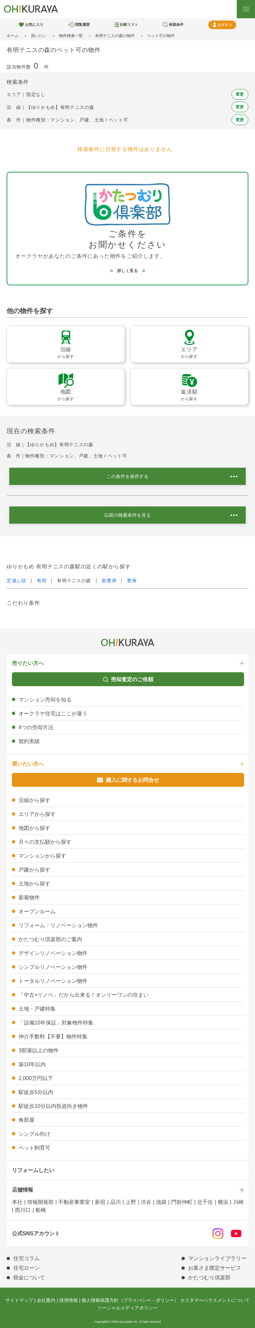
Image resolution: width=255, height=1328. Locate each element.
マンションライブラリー (217, 1258)
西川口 (23, 1210)
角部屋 (26, 1120)
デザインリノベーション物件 (53, 953)
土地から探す (34, 883)
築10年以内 (32, 1064)
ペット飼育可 (34, 1148)
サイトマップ (19, 1300)
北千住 (205, 1202)
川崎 (238, 1202)
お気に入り (34, 24)
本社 (17, 1202)
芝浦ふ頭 (16, 580)
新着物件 (29, 897)
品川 (115, 1202)
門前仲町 (181, 1202)
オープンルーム (37, 911)
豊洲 (131, 580)
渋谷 (146, 1202)
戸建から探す (34, 870)
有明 (41, 580)
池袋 (161, 1202)
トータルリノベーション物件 (53, 981)
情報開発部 (40, 1202)
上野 (131, 1202)
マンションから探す (42, 856)
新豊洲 (109, 580)
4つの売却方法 (36, 727)
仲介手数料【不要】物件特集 (53, 1036)
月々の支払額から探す (45, 842)
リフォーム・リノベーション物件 (58, 925)
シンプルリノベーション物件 (53, 967)
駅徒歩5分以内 (36, 1092)
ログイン (225, 25)
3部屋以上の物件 (39, 1050)
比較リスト (129, 24)
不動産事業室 (74, 1202)
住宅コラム (26, 1258)
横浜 (223, 1202)
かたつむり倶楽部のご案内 (50, 939)
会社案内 (46, 1300)
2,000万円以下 (36, 1078)
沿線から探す (34, 800)
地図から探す (34, 828)
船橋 (40, 1210)
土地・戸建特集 (37, 1009)
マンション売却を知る (45, 699)
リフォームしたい (33, 1170)
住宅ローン (26, 1268)
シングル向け (34, 1134)
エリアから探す (37, 814)
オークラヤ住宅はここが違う (53, 713)
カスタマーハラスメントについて (215, 1300)
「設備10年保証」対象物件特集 (56, 1022)
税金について (29, 1277)
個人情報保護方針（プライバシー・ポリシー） (130, 1300)
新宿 (100, 1202)
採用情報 (68, 1300)
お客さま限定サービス (214, 1268)
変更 (240, 94)
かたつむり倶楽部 (209, 1277)
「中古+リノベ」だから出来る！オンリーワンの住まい (84, 995)
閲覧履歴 (82, 24)
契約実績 (29, 741)
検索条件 (176, 24)
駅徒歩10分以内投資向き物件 (53, 1106)
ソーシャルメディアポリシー (127, 1307)
